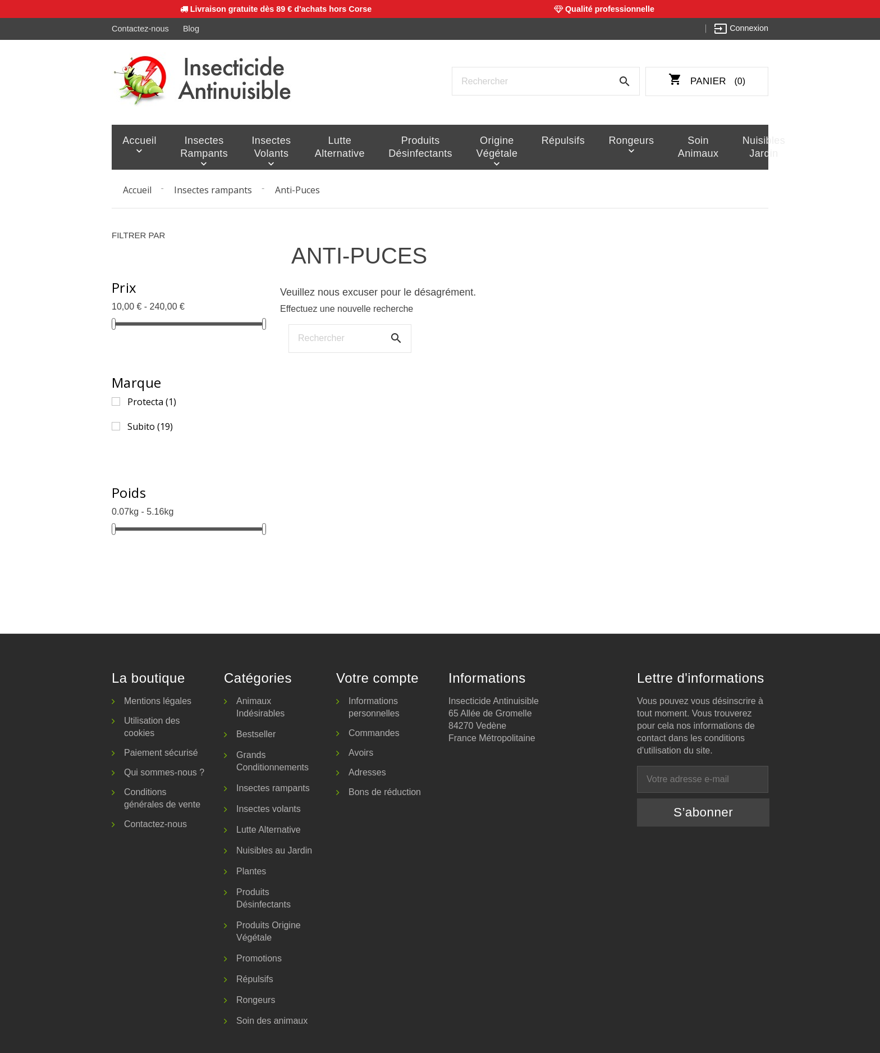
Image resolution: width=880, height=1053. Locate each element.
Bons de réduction (385, 791)
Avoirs (361, 751)
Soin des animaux (272, 1019)
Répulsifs (550, 140)
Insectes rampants (200, 146)
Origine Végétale (487, 146)
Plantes (251, 870)
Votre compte (377, 676)
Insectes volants (269, 146)
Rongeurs (613, 140)
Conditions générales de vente (162, 797)
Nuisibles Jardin (736, 146)
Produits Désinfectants (412, 146)
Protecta (151, 400)
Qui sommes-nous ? (164, 771)
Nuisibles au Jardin (274, 849)
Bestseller (256, 733)
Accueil (138, 140)
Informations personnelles (374, 706)
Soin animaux (675, 146)
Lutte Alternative (336, 146)
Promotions (259, 957)
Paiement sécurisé (161, 751)
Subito (150, 425)
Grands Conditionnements (272, 760)
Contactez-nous (140, 28)
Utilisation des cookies (152, 726)
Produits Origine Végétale (268, 930)
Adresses (367, 771)
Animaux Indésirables (260, 706)
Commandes (374, 732)
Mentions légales (157, 700)
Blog (190, 28)
